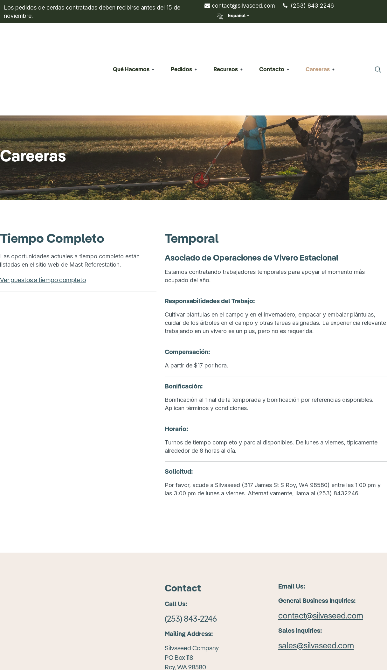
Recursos (225, 39)
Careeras (318, 39)
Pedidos (181, 39)
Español (232, 15)
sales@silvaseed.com (316, 585)
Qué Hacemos (131, 39)
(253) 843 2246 (308, 5)
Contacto (271, 39)
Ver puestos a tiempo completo (43, 220)
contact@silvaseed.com (239, 5)
